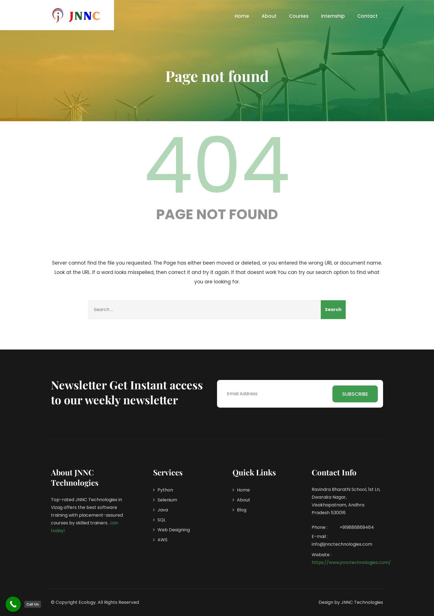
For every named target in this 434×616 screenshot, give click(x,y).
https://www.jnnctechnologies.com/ (351, 562)
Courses (299, 16)
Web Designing (173, 530)
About (269, 16)
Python (165, 490)
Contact (367, 16)
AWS (162, 540)
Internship (333, 16)
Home (242, 16)
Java (162, 510)
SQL (161, 520)
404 (217, 165)
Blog (241, 510)
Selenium (167, 500)
